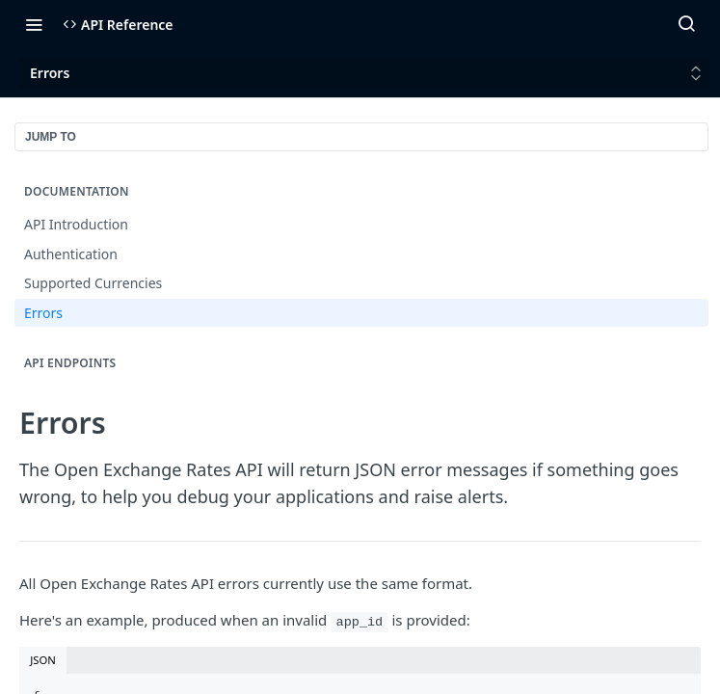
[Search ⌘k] (686, 24)
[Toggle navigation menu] (33, 24)
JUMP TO (50, 137)
